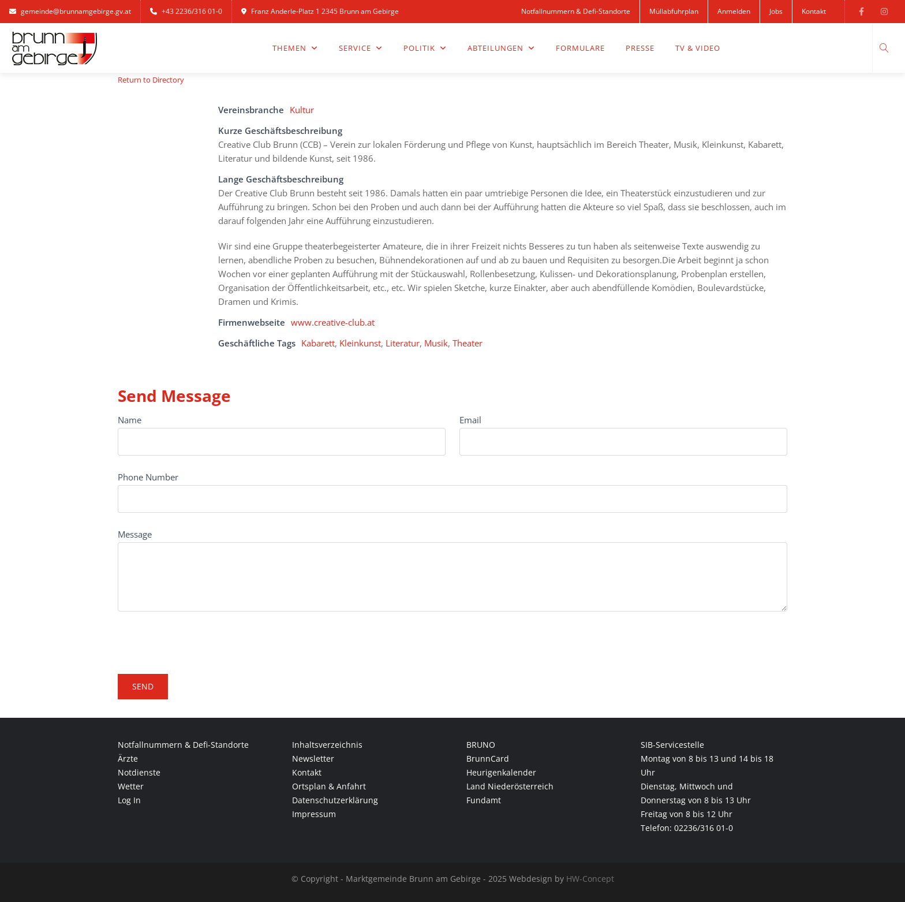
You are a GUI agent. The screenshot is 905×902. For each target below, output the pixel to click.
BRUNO (480, 744)
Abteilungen (501, 48)
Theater (467, 343)
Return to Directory (151, 79)
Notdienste (139, 772)
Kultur (302, 109)
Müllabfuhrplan (673, 11)
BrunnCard (487, 758)
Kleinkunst (360, 343)
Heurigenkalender (501, 772)
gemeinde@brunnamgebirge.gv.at (70, 11)
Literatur (403, 343)
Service (361, 48)
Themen (295, 48)
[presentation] (205, 637)
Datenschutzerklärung (335, 800)
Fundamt (483, 800)
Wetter (131, 786)
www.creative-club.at (333, 322)
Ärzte (128, 758)
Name (129, 420)
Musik (436, 343)
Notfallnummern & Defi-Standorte (575, 11)
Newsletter (313, 758)
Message (135, 534)
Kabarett (318, 343)
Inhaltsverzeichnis (327, 744)
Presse (640, 48)
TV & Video (697, 48)
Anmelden (733, 11)
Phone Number (148, 477)
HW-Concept (590, 878)
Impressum (314, 813)
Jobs (776, 11)
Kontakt (814, 11)
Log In (129, 800)
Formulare (580, 48)
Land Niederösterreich (510, 786)
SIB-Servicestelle (672, 744)
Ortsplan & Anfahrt (329, 786)
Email (470, 420)
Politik (425, 48)
